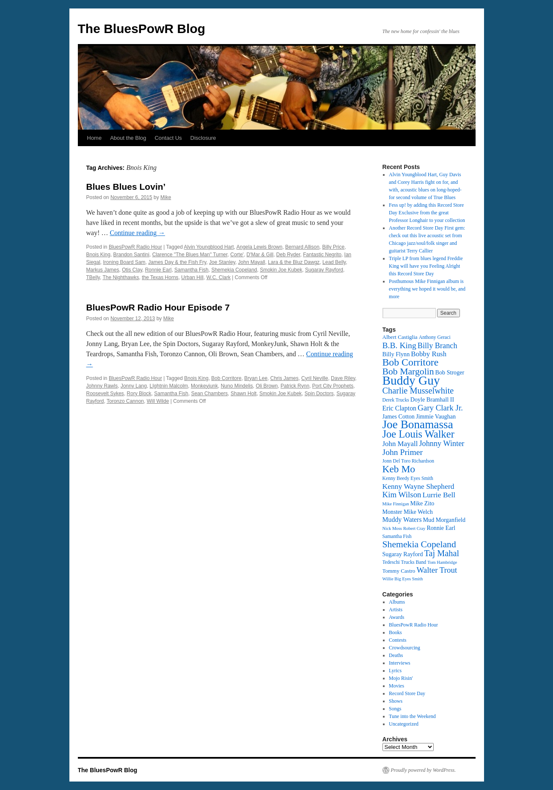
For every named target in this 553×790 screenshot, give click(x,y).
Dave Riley (343, 378)
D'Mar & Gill (260, 255)
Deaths (396, 655)
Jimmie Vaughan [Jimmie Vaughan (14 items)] (436, 416)
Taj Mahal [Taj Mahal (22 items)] (441, 553)
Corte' (237, 255)
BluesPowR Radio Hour (135, 247)
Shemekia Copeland (234, 270)
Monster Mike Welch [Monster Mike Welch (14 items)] (407, 511)
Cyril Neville (314, 378)
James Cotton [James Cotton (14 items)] (398, 416)
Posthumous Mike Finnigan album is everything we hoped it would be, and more (427, 288)
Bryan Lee (255, 378)
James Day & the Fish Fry (177, 262)
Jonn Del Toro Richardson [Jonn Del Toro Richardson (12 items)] (408, 461)
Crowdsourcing (404, 648)
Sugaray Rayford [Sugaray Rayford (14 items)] (402, 554)
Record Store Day (407, 693)
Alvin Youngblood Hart (209, 247)
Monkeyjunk (204, 386)
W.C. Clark (218, 277)
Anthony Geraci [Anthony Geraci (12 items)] (435, 337)
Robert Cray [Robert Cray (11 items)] (414, 528)
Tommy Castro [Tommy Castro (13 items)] (398, 571)
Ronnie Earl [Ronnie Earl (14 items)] (440, 527)
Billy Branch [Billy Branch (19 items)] (437, 345)
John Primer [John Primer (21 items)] (402, 452)
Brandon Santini (131, 255)
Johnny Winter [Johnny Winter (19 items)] (441, 443)
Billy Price (333, 247)
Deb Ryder (288, 255)
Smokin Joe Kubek (281, 270)
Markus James (102, 270)
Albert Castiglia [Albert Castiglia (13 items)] (400, 337)
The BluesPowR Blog (142, 29)
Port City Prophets (332, 386)
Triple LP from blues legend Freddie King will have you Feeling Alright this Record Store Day (426, 266)
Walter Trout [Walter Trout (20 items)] (436, 569)
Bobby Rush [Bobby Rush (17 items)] (428, 354)
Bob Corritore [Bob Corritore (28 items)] (410, 362)
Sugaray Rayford (324, 270)
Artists (395, 610)
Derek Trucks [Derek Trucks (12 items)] (395, 400)
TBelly (93, 277)
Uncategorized (403, 724)
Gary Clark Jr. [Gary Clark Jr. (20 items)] (440, 407)
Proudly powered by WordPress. (423, 770)
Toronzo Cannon (125, 401)
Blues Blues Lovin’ (126, 186)
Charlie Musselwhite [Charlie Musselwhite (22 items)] (418, 390)
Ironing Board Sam (124, 262)
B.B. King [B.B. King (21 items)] (399, 345)
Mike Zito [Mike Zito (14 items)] (422, 503)
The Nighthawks (120, 277)
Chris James (284, 378)
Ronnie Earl (158, 270)
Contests (397, 640)
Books (395, 632)
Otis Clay (132, 270)
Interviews (399, 663)
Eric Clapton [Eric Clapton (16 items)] (399, 408)
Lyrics (395, 671)
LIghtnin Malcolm (169, 386)
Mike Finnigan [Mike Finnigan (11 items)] (395, 504)
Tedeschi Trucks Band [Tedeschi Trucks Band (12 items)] (404, 562)
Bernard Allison (302, 247)
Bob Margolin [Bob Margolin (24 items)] (408, 371)
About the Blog (128, 138)
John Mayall (251, 262)
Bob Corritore (226, 378)
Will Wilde (158, 401)
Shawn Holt (243, 393)
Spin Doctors (319, 393)
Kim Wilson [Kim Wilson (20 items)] (401, 494)
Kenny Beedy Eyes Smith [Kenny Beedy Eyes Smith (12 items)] (407, 478)
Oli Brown (267, 386)
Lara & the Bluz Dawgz (293, 262)
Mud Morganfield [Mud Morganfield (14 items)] (444, 519)
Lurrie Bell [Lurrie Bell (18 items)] (439, 495)
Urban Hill (192, 277)
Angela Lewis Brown (260, 247)
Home (94, 138)
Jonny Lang (134, 386)
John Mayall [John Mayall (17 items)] (400, 444)
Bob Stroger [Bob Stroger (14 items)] (450, 372)
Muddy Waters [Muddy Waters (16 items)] (402, 519)
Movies (396, 686)
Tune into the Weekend (412, 716)
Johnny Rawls (102, 386)
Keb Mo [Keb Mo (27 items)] (398, 468)
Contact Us (168, 138)
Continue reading (137, 232)
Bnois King (98, 255)
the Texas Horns (160, 277)
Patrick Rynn (295, 386)
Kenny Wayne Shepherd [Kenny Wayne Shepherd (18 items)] (418, 486)
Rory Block (139, 393)
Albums (397, 602)
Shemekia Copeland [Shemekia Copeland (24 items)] (419, 544)
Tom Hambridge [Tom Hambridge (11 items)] (442, 562)
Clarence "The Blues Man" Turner (190, 255)
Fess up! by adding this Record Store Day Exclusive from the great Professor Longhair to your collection (427, 212)
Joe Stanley (222, 262)
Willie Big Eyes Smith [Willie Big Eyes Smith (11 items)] (402, 579)
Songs (395, 709)
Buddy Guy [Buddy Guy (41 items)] (411, 380)
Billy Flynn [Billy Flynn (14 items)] (396, 354)
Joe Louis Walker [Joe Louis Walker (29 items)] (418, 434)
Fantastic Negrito (322, 255)
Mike (165, 197)
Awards (396, 617)
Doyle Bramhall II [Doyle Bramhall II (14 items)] (432, 399)
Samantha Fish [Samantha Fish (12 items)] (397, 536)
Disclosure (203, 138)
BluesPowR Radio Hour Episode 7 (158, 307)
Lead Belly (334, 262)
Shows (395, 701)
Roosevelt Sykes (105, 393)
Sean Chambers (209, 393)
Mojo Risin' (401, 678)
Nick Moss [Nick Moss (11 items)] (392, 528)
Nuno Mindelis (237, 386)
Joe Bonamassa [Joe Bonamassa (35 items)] (417, 424)
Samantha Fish (191, 270)
